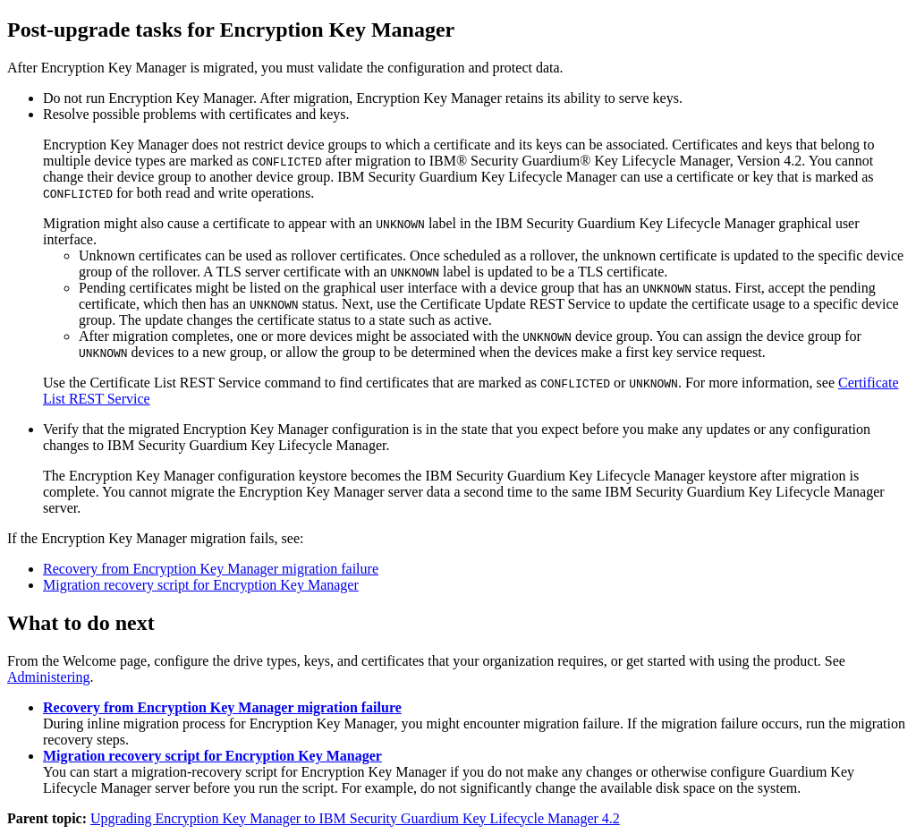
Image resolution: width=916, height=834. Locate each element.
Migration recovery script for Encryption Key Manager (201, 584)
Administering (48, 677)
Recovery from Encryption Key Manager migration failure (210, 568)
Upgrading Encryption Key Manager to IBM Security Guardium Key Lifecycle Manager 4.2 (355, 818)
